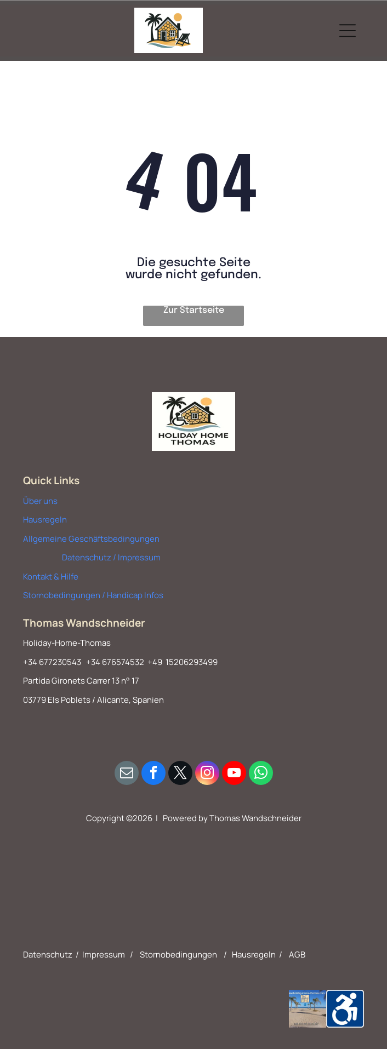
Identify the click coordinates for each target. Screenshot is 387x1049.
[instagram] (207, 774)
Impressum (103, 954)
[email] (127, 774)
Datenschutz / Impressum (111, 557)
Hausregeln (45, 519)
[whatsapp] (261, 774)
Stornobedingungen (178, 954)
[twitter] (180, 774)
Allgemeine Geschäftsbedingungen (91, 538)
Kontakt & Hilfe (50, 576)
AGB (297, 954)
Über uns (40, 501)
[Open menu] (347, 30)
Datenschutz (47, 954)
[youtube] (234, 774)
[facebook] (153, 774)
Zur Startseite (193, 310)
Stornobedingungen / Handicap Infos (93, 595)
